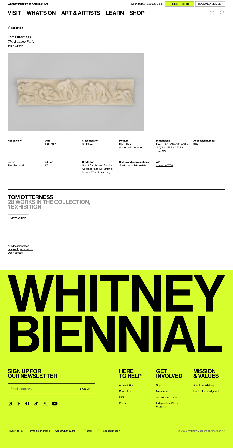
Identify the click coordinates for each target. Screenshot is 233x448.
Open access (15, 252)
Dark (87, 430)
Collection (17, 27)
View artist (18, 218)
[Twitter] (44, 403)
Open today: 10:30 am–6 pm (147, 3)
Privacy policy (15, 430)
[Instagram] (9, 403)
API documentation (18, 245)
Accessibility (126, 385)
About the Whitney (203, 385)
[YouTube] (54, 403)
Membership (163, 391)
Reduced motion (109, 430)
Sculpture (87, 143)
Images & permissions (20, 249)
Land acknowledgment (206, 391)
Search (222, 13)
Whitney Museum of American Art (28, 3)
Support (160, 385)
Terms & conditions (39, 430)
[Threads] (18, 403)
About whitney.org (65, 430)
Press (122, 403)
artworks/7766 (164, 165)
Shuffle (211, 13)
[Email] (41, 388)
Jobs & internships (166, 397)
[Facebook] (27, 403)
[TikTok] (36, 403)
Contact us (125, 391)
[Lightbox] (76, 92)
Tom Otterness (19, 37)
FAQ (121, 397)
